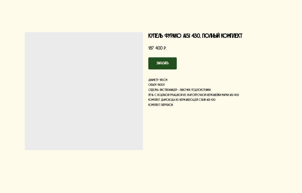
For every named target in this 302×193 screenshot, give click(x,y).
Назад (13, 7)
